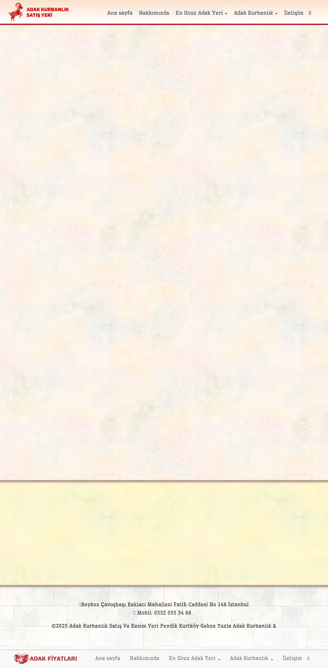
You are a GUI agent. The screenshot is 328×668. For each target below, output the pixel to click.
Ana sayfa (120, 13)
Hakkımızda (154, 13)
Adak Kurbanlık (256, 13)
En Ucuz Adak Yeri (201, 13)
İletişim (294, 13)
